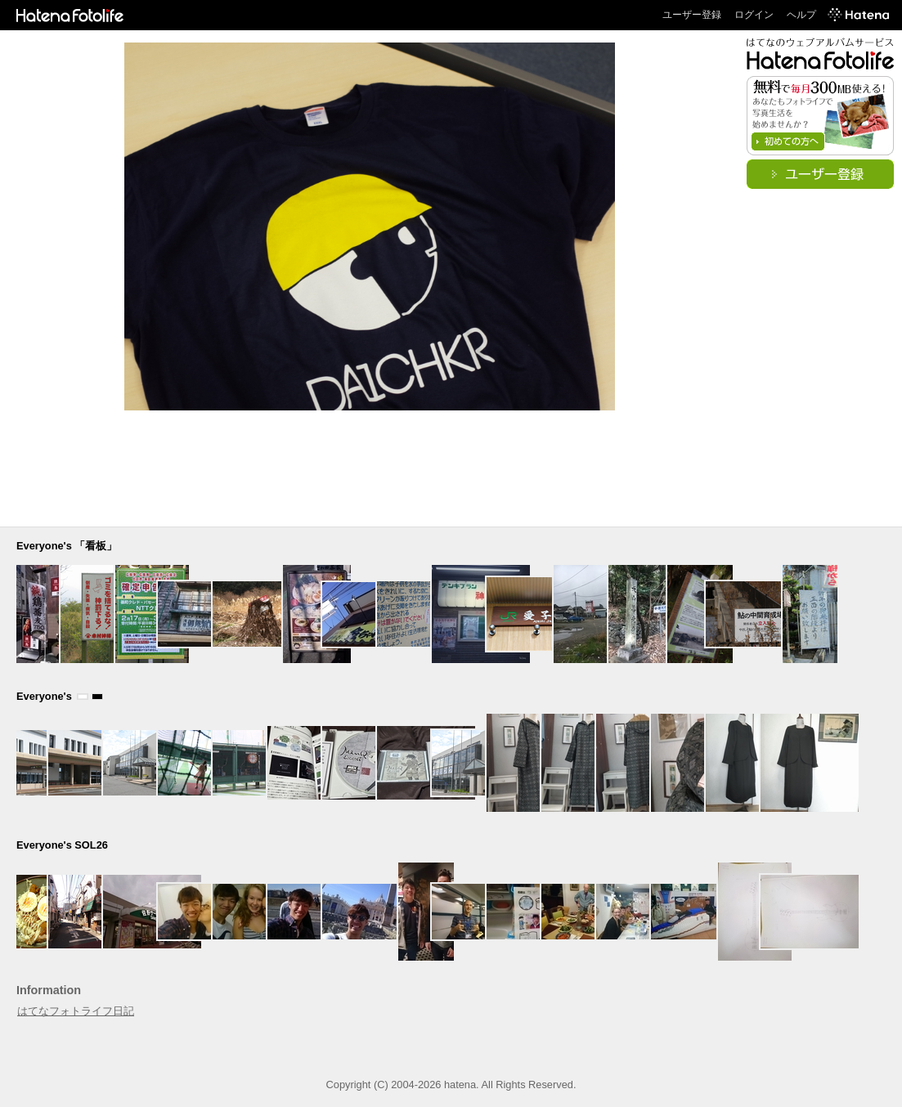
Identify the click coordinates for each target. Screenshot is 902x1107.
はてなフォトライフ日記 (75, 1011)
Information (48, 990)
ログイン (754, 14)
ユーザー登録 (691, 14)
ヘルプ (801, 14)
